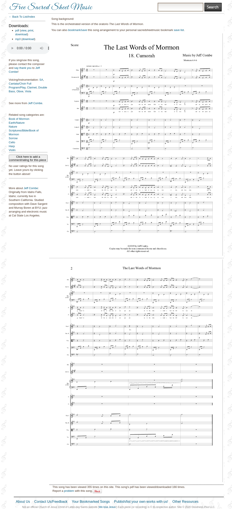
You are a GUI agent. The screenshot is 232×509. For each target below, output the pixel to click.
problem (69, 490)
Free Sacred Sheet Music (50, 7)
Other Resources (185, 501)
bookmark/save (77, 30)
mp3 (18, 39)
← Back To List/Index (22, 16)
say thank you (22, 67)
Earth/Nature (17, 122)
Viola (28, 91)
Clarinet (32, 87)
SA (41, 79)
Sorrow (13, 138)
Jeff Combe (35, 103)
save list (179, 30)
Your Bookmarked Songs (91, 501)
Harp (12, 146)
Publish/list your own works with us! (141, 501)
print (30, 30)
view (23, 30)
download (21, 34)
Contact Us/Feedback (50, 501)
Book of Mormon (19, 118)
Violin (12, 150)
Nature (13, 126)
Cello (12, 142)
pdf (17, 30)
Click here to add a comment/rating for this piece (28, 158)
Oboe (20, 91)
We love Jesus (107, 507)
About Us (23, 501)
